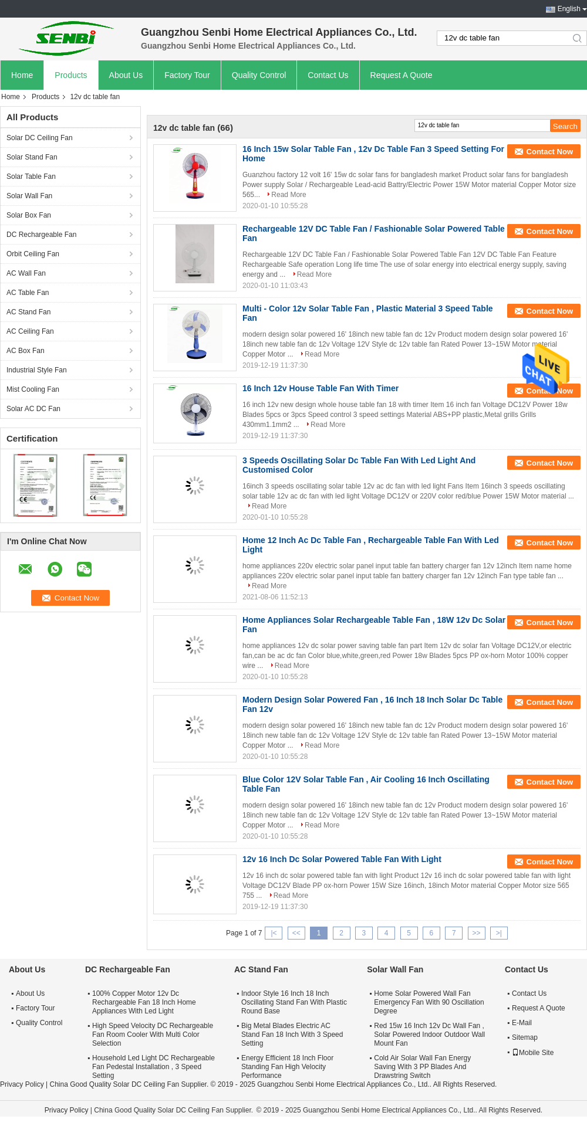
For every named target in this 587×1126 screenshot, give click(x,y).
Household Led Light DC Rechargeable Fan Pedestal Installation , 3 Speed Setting (153, 1067)
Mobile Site (533, 1053)
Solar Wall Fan (29, 196)
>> (477, 933)
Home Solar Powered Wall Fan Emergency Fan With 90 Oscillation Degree (429, 1002)
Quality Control (259, 75)
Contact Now (550, 151)
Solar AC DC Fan (33, 409)
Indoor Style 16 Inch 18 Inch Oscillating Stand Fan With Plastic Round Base (294, 1002)
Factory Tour (187, 75)
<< (296, 933)
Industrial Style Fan (36, 370)
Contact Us (328, 75)
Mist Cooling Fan (32, 389)
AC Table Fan (27, 293)
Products (71, 75)
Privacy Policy (22, 1084)
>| (499, 933)
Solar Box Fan (28, 215)
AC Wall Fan (26, 273)
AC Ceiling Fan (30, 331)
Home (22, 75)
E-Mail (522, 1023)
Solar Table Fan (31, 176)
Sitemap (525, 1037)
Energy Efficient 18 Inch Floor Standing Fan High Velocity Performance (287, 1067)
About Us (126, 75)
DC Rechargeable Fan (41, 234)
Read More (288, 195)
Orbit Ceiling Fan (32, 254)
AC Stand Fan (28, 312)
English (569, 9)
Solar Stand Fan (32, 157)
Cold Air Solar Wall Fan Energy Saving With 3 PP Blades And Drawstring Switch (422, 1067)
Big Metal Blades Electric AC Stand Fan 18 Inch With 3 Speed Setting (292, 1034)
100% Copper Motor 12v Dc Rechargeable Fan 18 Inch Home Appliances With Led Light (144, 1002)
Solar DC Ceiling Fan (39, 138)
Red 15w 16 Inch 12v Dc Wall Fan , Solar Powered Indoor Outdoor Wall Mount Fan (429, 1034)
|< (273, 933)
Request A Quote (401, 75)
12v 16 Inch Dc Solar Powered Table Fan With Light (341, 859)
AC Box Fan (25, 351)
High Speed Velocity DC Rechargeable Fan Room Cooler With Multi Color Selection (152, 1034)
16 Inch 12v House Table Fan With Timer (320, 388)
